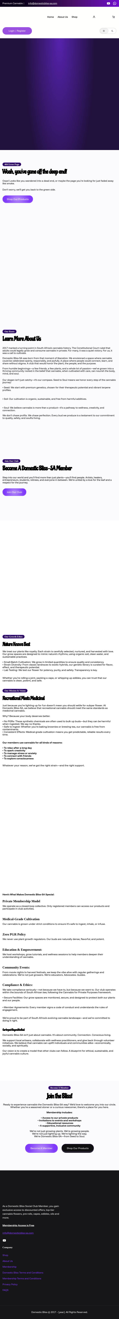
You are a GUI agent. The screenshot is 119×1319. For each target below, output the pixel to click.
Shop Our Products (18, 199)
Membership (9, 1266)
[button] (108, 31)
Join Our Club (14, 492)
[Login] (94, 17)
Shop (5, 1255)
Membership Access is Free (18, 1225)
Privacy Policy (10, 1284)
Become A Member (41, 1148)
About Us (7, 1261)
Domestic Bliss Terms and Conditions (22, 1272)
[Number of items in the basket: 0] (113, 17)
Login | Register (17, 30)
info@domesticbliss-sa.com (42, 3)
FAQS (5, 1290)
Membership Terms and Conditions (21, 1278)
